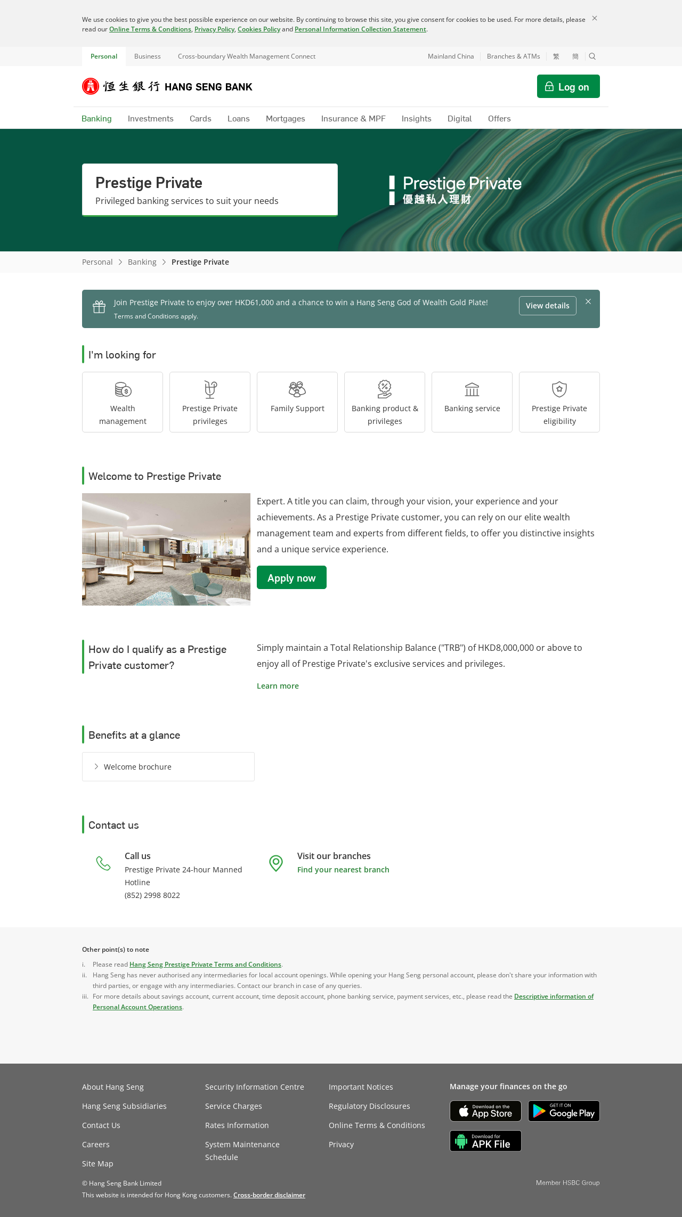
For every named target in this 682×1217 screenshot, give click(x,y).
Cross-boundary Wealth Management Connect (246, 56)
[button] (592, 56)
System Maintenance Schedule (242, 1150)
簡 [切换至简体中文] (575, 56)
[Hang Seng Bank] (175, 86)
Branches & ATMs (513, 56)
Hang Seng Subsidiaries (124, 1106)
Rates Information (237, 1125)
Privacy (341, 1144)
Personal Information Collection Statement (360, 29)
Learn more (278, 686)
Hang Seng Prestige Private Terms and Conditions (205, 964)
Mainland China (451, 56)
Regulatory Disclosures (369, 1106)
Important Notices (361, 1087)
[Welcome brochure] (130, 766)
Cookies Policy (259, 29)
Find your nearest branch (343, 869)
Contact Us (101, 1125)
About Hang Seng (113, 1087)
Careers (96, 1144)
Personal (104, 56)
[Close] (594, 18)
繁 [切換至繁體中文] (556, 56)
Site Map (97, 1163)
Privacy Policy (214, 29)
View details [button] (548, 305)
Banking (142, 262)
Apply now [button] (291, 577)
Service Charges (233, 1106)
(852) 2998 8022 (152, 895)
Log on (573, 86)
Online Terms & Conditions (150, 29)
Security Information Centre (254, 1087)
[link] (269, 1194)
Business (147, 56)
